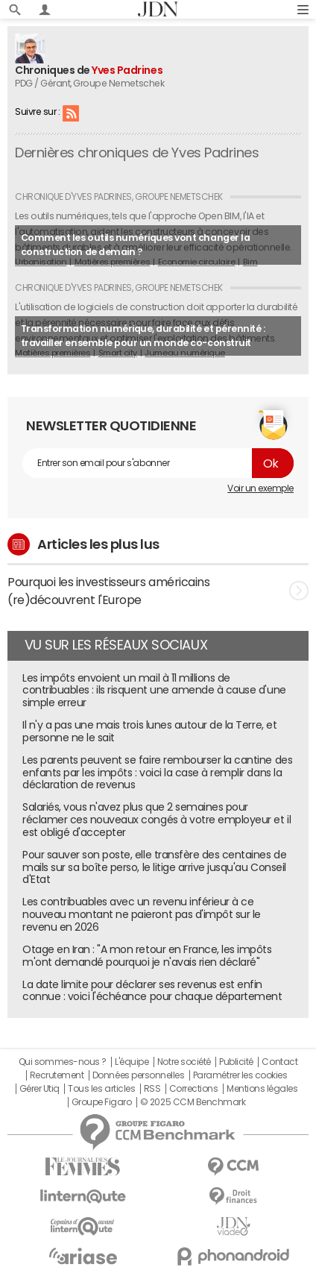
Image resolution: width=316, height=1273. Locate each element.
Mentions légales (262, 1088)
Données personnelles (138, 1075)
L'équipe (131, 1061)
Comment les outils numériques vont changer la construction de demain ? (135, 245)
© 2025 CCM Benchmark (192, 1102)
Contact (279, 1061)
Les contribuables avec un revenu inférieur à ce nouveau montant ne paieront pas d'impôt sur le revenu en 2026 (141, 914)
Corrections (193, 1088)
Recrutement (57, 1075)
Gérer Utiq (39, 1088)
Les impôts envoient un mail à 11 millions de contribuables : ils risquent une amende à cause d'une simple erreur (154, 690)
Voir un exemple (260, 488)
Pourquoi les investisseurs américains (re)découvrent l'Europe (158, 591)
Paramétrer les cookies (240, 1075)
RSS (71, 113)
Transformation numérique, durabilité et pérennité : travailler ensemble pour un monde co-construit (143, 336)
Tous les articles (101, 1088)
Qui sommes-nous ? (63, 1061)
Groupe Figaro (102, 1102)
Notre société (184, 1061)
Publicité (236, 1061)
